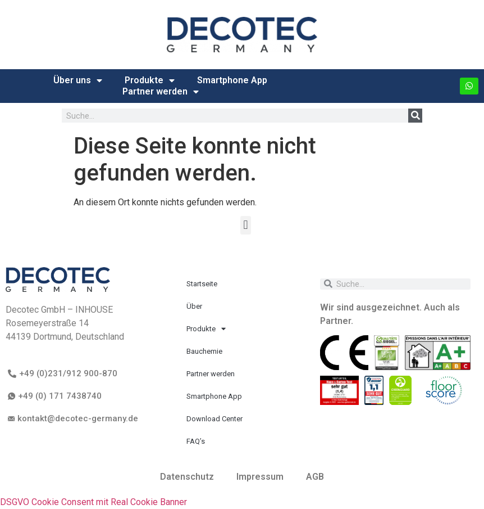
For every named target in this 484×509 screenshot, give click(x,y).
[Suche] (415, 116)
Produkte (150, 80)
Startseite (201, 284)
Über (194, 306)
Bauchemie (204, 351)
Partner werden (160, 91)
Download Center (214, 419)
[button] (245, 225)
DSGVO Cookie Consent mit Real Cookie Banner (93, 502)
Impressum (260, 476)
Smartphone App (232, 80)
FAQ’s (195, 441)
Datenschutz (187, 476)
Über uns (77, 80)
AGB (315, 476)
